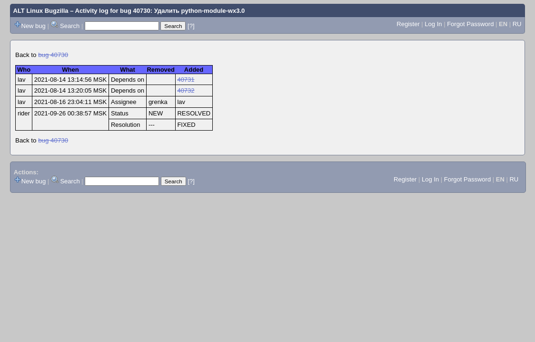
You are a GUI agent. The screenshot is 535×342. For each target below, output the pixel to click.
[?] (191, 25)
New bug (33, 25)
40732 (185, 90)
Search (69, 25)
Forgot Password (470, 24)
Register (407, 24)
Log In (433, 24)
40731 (185, 79)
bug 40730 (53, 54)
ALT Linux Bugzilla (41, 10)
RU (517, 24)
